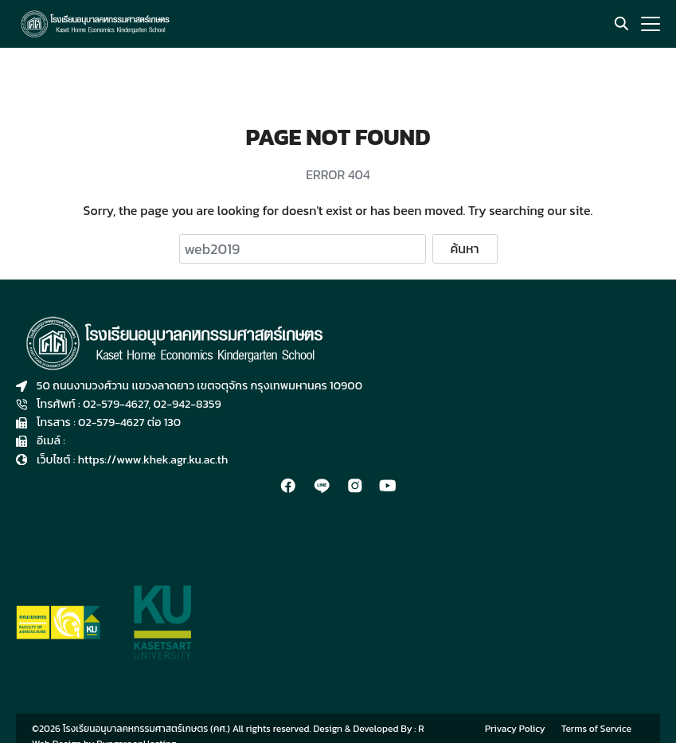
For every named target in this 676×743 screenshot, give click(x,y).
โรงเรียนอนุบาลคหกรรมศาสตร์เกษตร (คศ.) (146, 728)
